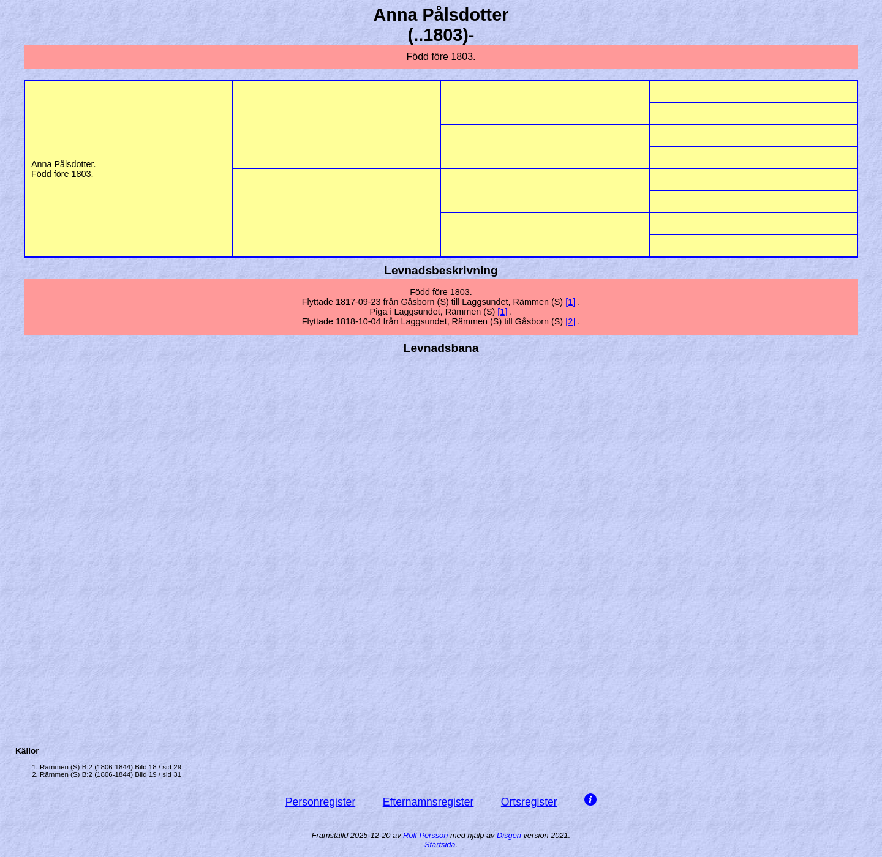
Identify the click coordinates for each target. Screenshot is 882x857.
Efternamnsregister (428, 802)
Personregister (320, 802)
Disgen (509, 835)
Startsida (440, 844)
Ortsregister (529, 802)
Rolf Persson (425, 835)
